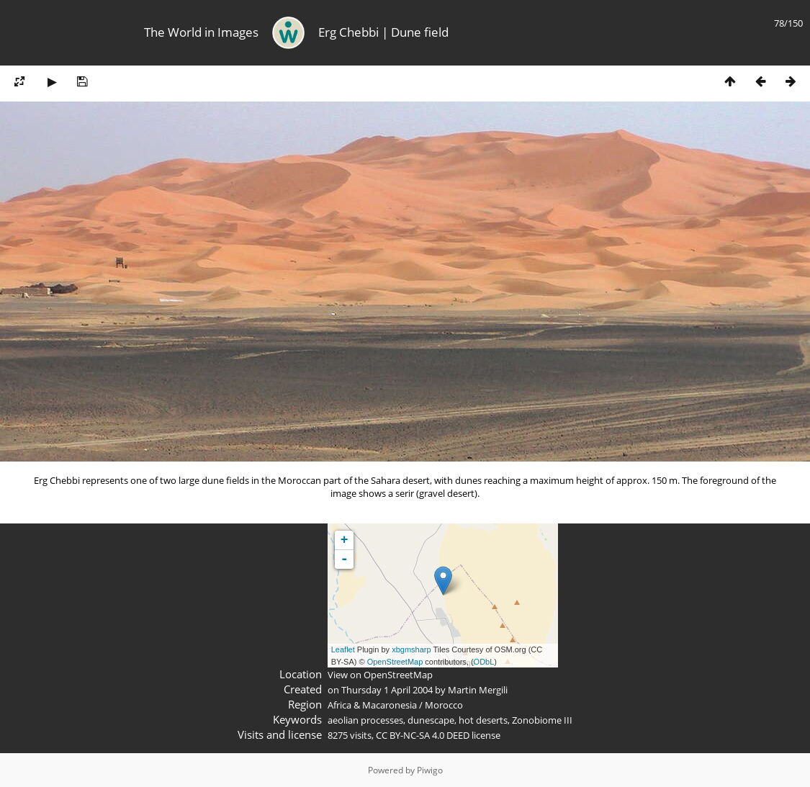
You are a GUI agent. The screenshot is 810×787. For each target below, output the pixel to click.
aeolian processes (365, 720)
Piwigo (430, 770)
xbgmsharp (411, 649)
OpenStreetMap (395, 661)
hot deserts (483, 720)
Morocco (444, 704)
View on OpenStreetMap (380, 674)
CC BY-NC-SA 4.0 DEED (422, 735)
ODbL (484, 661)
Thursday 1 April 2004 (387, 689)
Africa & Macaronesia (372, 704)
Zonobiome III (542, 720)
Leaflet (343, 649)
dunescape (431, 720)
